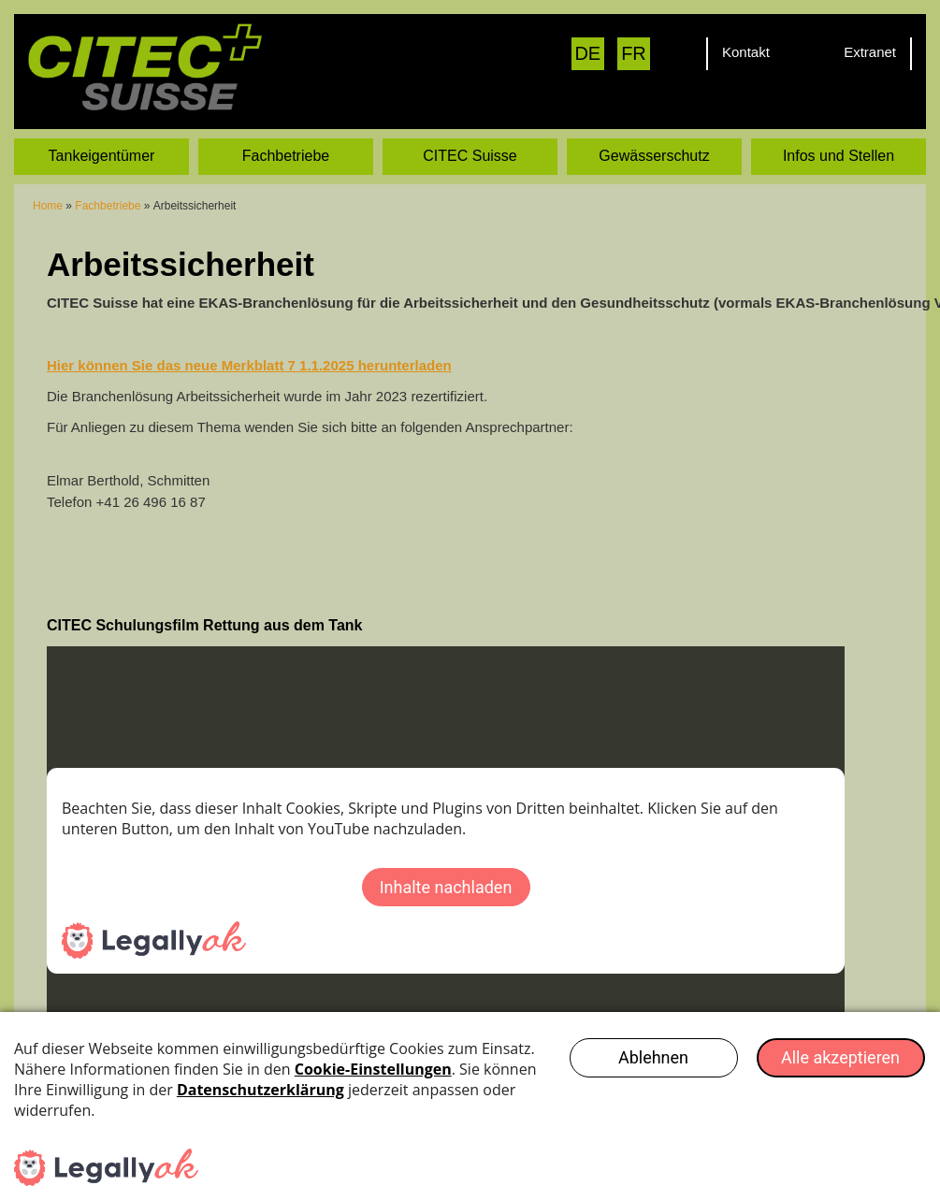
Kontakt (746, 52)
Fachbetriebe (285, 156)
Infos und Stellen (838, 156)
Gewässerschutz (654, 156)
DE (587, 53)
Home (48, 205)
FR (633, 53)
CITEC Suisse (469, 156)
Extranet (870, 52)
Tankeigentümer (102, 156)
